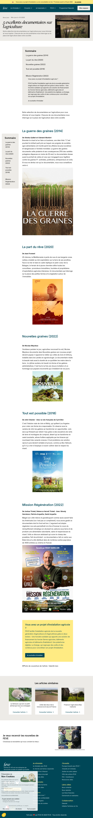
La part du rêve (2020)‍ (9, 153)
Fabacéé (64, 803)
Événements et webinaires (70, 795)
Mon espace (83, 8)
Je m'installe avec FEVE (40, 766)
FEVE (52, 8)
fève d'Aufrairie (71, 749)
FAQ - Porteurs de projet (40, 774)
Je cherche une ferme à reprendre (43, 769)
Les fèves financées (68, 793)
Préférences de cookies (40, 803)
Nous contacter (66, 787)
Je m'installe (14, 8)
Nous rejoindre (66, 790)
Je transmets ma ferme (40, 784)
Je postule (78, 2)
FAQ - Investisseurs (68, 777)
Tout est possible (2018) (8, 170)
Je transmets (40, 8)
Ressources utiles (67, 779)
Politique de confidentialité (41, 798)
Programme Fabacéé (66, 8)
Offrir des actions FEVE (69, 774)
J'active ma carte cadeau (69, 771)
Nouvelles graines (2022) (8, 161)
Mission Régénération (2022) (10, 181)
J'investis (27, 8)
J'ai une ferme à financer (40, 771)
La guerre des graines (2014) (10, 144)
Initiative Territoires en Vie (70, 806)
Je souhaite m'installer (35, 655)
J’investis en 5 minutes (69, 769)
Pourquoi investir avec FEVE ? (71, 766)
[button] (15, 8)
